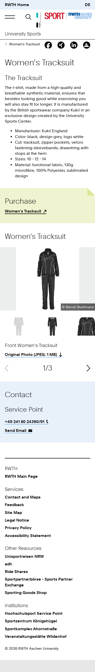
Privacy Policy (18, 539)
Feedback (14, 516)
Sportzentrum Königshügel (31, 632)
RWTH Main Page (21, 488)
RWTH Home (17, 4)
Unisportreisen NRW (24, 568)
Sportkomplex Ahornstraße (31, 640)
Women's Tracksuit (23, 223)
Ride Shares (16, 583)
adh (8, 575)
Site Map (13, 524)
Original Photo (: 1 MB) (31, 366)
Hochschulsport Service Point (34, 625)
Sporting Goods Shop (6, 56)
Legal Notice (17, 532)
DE (87, 4)
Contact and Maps (23, 509)
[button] (10, 17)
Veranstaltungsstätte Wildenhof (35, 648)
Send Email (15, 442)
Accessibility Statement (28, 547)
